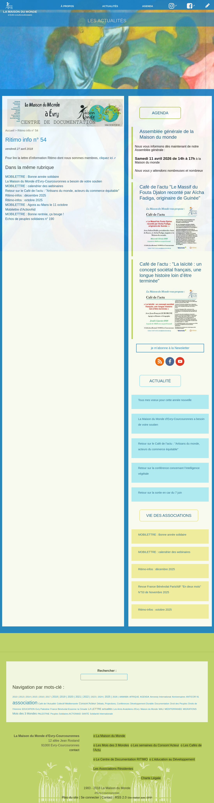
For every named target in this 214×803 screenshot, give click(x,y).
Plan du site (70, 797)
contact (74, 750)
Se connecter (90, 797)
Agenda (147, 6)
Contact (107, 797)
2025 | (108, 696)
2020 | (71, 696)
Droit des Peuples (178, 703)
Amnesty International (160, 697)
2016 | (42, 697)
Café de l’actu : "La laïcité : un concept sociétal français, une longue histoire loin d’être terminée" (170, 272)
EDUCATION (28, 709)
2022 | (86, 696)
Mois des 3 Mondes (24, 713)
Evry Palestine (43, 709)
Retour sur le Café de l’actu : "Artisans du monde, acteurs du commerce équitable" (62, 190)
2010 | (15, 697)
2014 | (29, 697)
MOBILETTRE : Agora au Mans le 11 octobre (36, 204)
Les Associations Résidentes (113, 768)
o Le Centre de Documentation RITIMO (120, 759)
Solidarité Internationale (101, 714)
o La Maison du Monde (109, 736)
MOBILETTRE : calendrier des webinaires (34, 186)
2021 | (78, 696)
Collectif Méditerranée (67, 703)
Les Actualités (107, 20)
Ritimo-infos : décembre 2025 (25, 195)
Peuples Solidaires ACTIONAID (65, 714)
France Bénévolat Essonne (63, 709)
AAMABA (124, 697)
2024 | (101, 697)
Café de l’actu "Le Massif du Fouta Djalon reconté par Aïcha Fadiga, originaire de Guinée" (171, 192)
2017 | (49, 697)
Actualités (110, 6)
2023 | (94, 697)
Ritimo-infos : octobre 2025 (24, 200)
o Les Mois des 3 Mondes (111, 745)
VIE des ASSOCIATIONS (168, 515)
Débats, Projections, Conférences (113, 703)
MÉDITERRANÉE (173, 709)
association (24, 702)
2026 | (116, 697)
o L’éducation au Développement (172, 759)
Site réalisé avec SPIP (139, 797)
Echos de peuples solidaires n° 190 (29, 219)
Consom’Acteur (87, 703)
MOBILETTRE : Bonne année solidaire (32, 176)
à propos (67, 6)
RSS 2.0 (121, 797)
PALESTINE (44, 714)
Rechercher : (107, 670)
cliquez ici (106, 158)
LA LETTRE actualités (100, 708)
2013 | (22, 697)
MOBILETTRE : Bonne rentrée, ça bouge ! (34, 214)
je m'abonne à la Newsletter (170, 348)
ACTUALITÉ (160, 381)
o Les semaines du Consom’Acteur (155, 745)
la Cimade (82, 709)
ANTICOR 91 (192, 697)
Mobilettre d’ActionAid (20, 209)
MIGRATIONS (189, 709)
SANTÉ (85, 714)
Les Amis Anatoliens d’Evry (126, 709)
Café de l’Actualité (47, 703)
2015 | (35, 697)
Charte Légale (151, 778)
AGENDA (160, 113)
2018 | (56, 696)
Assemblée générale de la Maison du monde (166, 134)
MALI (161, 709)
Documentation (162, 703)
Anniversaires (178, 697)
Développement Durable (142, 703)
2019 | (63, 696)
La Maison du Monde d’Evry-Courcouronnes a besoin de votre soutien (53, 181)
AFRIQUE (134, 697)
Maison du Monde (149, 709)
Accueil (9, 130)
